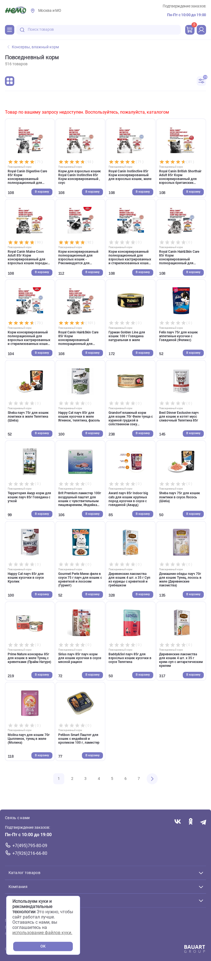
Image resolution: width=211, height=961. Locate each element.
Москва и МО (49, 10)
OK (43, 946)
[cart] (190, 29)
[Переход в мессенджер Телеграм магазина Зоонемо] (203, 822)
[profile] (201, 29)
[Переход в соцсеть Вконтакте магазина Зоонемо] (178, 822)
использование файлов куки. (42, 932)
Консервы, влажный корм (33, 47)
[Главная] (15, 10)
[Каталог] (9, 29)
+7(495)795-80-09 (29, 845)
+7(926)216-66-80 (29, 853)
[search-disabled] (22, 30)
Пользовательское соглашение (33, 920)
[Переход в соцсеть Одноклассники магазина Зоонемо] (190, 822)
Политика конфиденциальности (34, 927)
